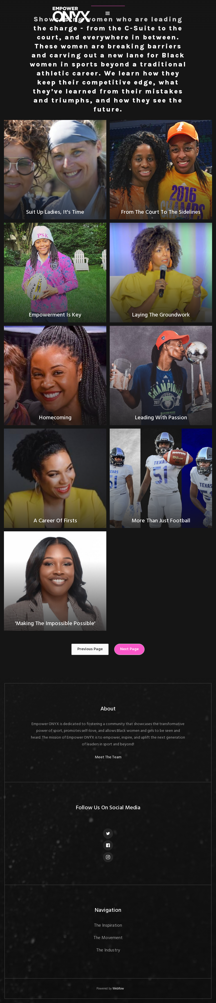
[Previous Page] (90, 649)
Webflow (118, 988)
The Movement (108, 938)
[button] (107, 13)
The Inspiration (108, 925)
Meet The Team (108, 757)
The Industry (108, 950)
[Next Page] (129, 649)
